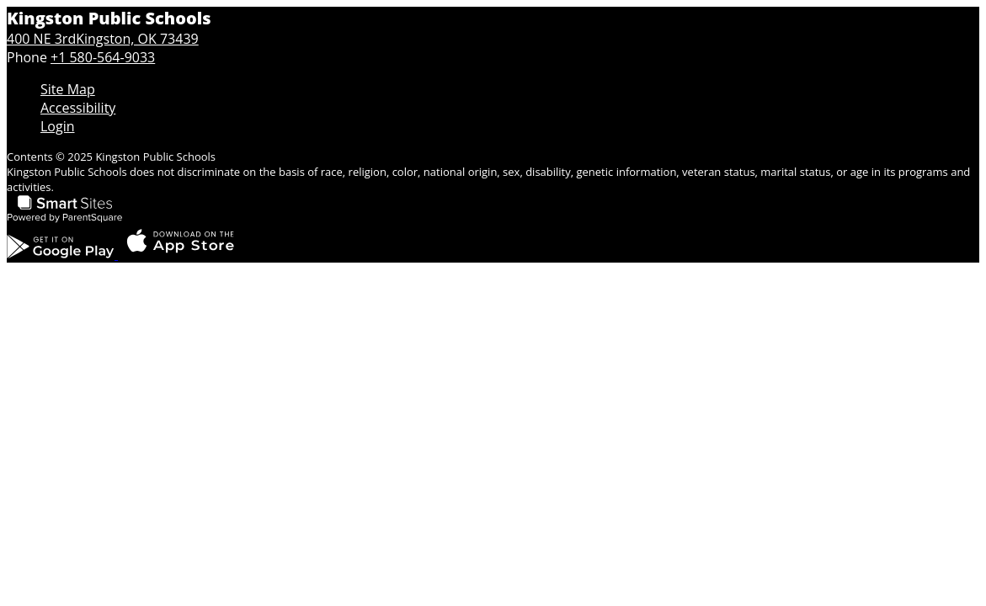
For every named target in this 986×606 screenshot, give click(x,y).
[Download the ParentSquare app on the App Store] (180, 254)
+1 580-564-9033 (103, 57)
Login (57, 126)
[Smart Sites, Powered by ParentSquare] (65, 218)
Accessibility (77, 107)
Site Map (67, 89)
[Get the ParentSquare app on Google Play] (62, 254)
